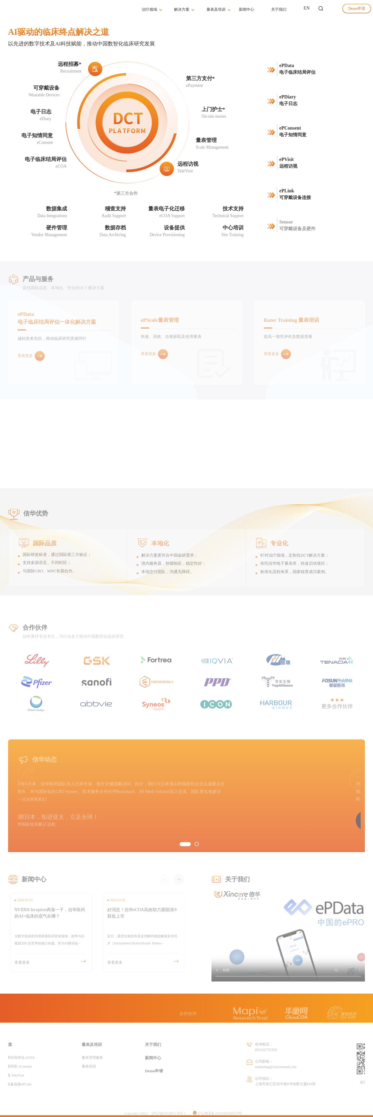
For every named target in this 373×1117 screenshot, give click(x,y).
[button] (185, 844)
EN (306, 7)
